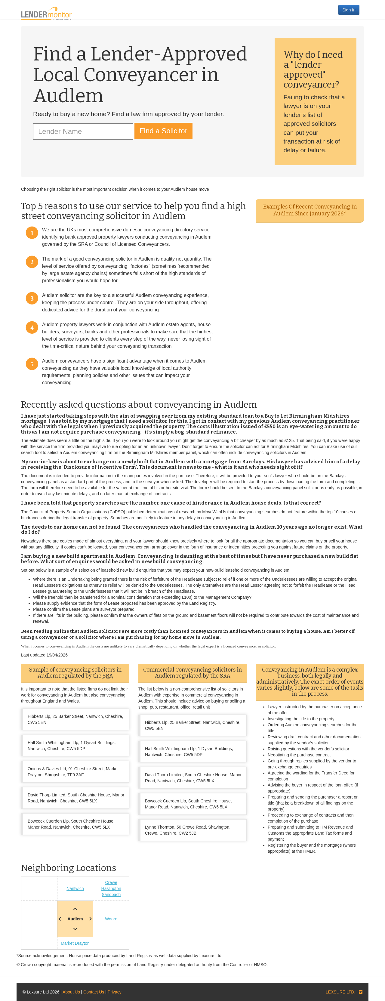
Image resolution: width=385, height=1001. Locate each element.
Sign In (349, 10)
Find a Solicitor (163, 131)
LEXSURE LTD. (341, 992)
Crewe (111, 882)
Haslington (111, 888)
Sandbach (111, 894)
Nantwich (75, 888)
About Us (71, 992)
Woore (111, 918)
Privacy (115, 992)
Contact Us (93, 992)
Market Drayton (75, 943)
